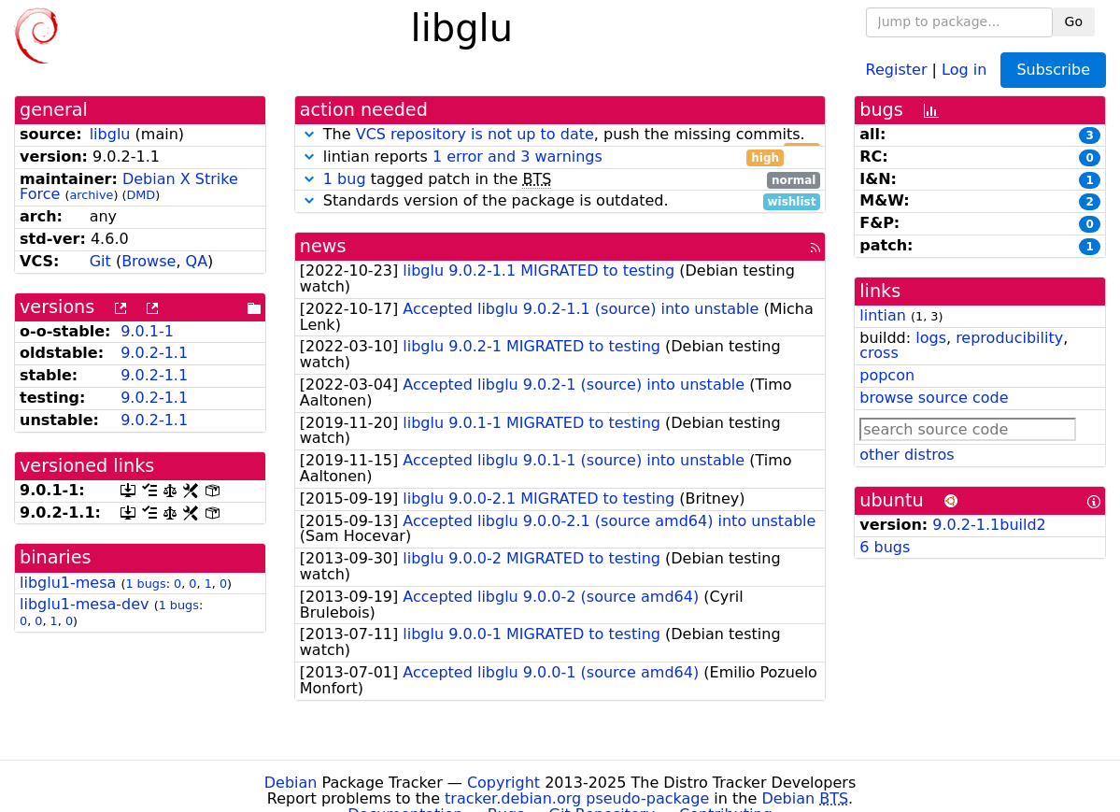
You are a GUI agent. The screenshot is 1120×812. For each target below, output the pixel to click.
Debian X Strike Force (129, 187)
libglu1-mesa (68, 582)
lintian (882, 315)
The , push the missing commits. (560, 135)
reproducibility (1009, 338)
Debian (291, 782)
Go (1074, 21)
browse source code (933, 397)
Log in (964, 69)
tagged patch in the (560, 180)
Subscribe (1053, 69)
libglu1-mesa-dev (84, 604)
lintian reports (542, 157)
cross (878, 353)
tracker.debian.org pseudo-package (577, 798)
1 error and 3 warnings (517, 156)
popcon (886, 375)
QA (197, 261)
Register (897, 69)
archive (91, 195)
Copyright (503, 782)
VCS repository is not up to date (475, 134)
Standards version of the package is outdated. (560, 201)
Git (100, 261)
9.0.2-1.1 (154, 353)
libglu (110, 134)
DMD (140, 195)
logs (930, 338)
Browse (148, 261)
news (323, 246)
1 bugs (145, 584)
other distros (906, 454)
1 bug (344, 179)
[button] (309, 134)
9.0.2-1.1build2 (988, 525)
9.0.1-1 (147, 331)
